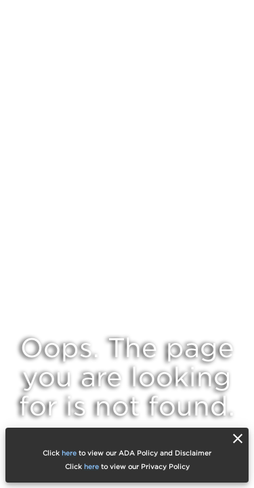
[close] (238, 438)
